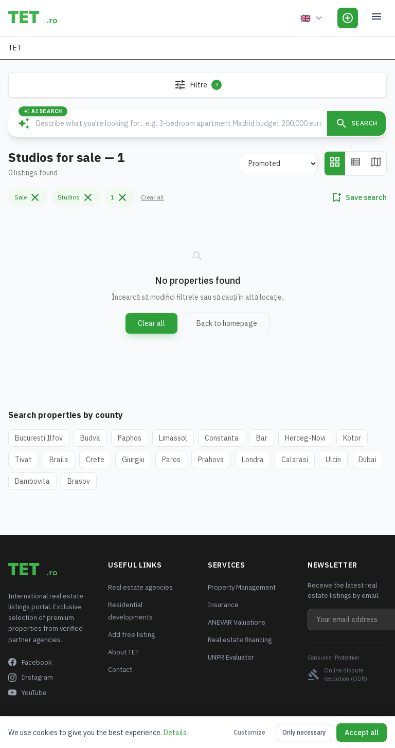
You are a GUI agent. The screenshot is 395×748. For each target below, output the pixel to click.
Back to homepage (226, 323)
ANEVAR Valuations (236, 622)
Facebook (30, 662)
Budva (90, 438)
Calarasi (294, 459)
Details (175, 732)
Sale (27, 197)
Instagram (30, 677)
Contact (120, 669)
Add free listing (131, 634)
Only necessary (304, 732)
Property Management (242, 587)
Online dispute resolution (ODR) (337, 675)
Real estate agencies (140, 587)
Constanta (222, 438)
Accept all (362, 732)
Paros (171, 459)
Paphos (129, 438)
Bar (261, 438)
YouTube (27, 692)
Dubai (367, 459)
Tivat (23, 459)
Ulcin (333, 459)
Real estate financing (240, 639)
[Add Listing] (347, 18)
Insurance (223, 604)
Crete (95, 459)
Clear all (152, 197)
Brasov (78, 481)
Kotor (352, 438)
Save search (358, 197)
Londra (253, 459)
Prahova (211, 459)
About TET (123, 652)
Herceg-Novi (305, 438)
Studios (76, 197)
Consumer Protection (334, 657)
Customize (249, 732)
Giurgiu (133, 459)
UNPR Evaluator (231, 657)
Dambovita (32, 481)
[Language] (312, 18)
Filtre (198, 85)
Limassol (173, 438)
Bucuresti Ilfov (39, 438)
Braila (58, 459)
